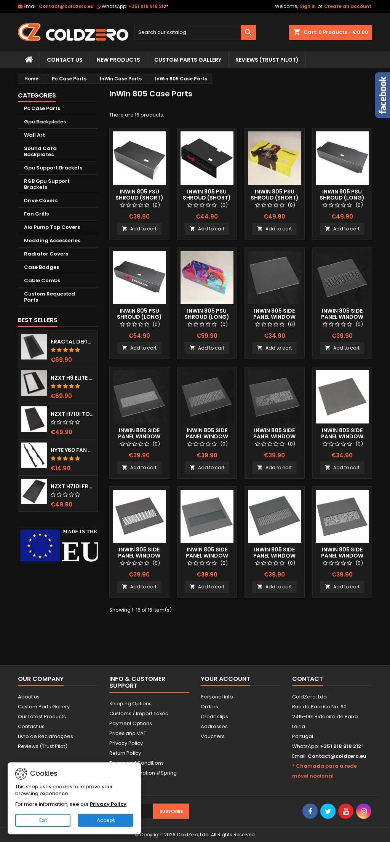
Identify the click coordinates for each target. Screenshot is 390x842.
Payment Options (130, 723)
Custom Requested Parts (49, 297)
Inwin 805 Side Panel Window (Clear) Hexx (342, 317)
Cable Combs (42, 280)
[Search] (195, 32)
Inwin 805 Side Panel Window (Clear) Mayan (274, 436)
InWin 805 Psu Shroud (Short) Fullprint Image (275, 198)
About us (29, 696)
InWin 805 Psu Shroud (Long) (342, 194)
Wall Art (34, 135)
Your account (225, 678)
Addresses (214, 726)
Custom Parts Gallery (187, 60)
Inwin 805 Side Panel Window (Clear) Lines (207, 436)
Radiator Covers (46, 253)
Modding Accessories (52, 240)
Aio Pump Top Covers (52, 227)
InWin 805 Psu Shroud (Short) (139, 194)
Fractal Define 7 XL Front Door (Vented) (72, 342)
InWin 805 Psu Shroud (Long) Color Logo (139, 317)
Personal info (217, 696)
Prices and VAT (127, 733)
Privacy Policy (126, 743)
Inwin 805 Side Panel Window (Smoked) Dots (206, 556)
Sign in (308, 6)
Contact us (31, 726)
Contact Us (65, 60)
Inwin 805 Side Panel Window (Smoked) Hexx (139, 556)
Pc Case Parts (42, 108)
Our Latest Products (42, 716)
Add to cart (139, 228)
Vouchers (213, 736)
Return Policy (125, 753)
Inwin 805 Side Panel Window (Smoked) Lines (274, 556)
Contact (307, 678)
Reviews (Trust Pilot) (42, 746)
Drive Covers (41, 200)
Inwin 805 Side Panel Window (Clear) (274, 317)
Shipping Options (130, 703)
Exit (43, 820)
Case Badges (41, 267)
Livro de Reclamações (45, 736)
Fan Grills (36, 213)
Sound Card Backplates (40, 151)
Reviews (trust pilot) (267, 60)
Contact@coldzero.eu (66, 6)
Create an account (347, 6)
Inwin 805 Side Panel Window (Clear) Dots (139, 436)
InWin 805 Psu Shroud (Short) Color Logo (207, 198)
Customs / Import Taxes (138, 713)
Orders (209, 706)
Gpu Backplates (45, 121)
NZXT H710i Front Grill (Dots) (72, 486)
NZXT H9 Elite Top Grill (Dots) (72, 378)
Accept (106, 820)
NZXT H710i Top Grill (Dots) (72, 414)
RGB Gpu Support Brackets (47, 184)
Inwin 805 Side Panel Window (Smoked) (342, 436)
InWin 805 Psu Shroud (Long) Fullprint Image (207, 317)
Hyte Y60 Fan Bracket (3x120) (72, 450)
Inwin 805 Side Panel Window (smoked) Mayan (342, 556)
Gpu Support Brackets (53, 167)
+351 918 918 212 (148, 6)
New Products (118, 60)
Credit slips (214, 716)
